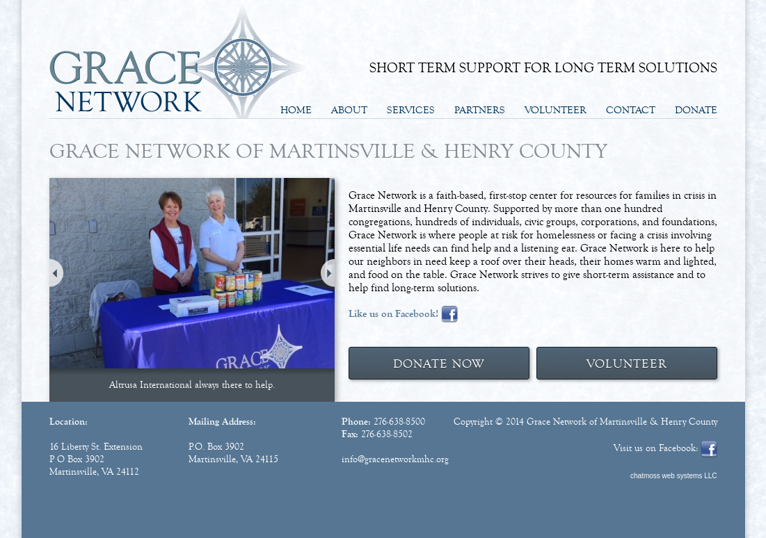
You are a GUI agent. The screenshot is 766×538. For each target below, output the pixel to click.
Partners (479, 110)
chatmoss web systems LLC (673, 476)
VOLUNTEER (627, 364)
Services (411, 110)
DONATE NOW (438, 364)
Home (296, 110)
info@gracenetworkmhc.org (395, 459)
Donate (696, 110)
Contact (630, 110)
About (349, 110)
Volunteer (556, 110)
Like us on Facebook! (393, 314)
